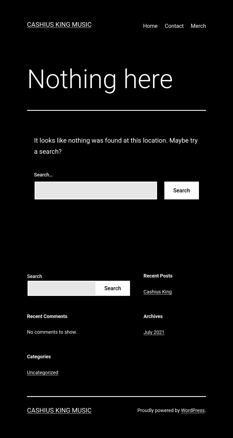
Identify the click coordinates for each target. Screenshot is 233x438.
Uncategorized (42, 372)
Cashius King (158, 292)
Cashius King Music (59, 24)
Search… (43, 175)
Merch (198, 26)
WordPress (193, 410)
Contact (174, 26)
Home (150, 26)
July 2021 (154, 332)
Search (34, 276)
